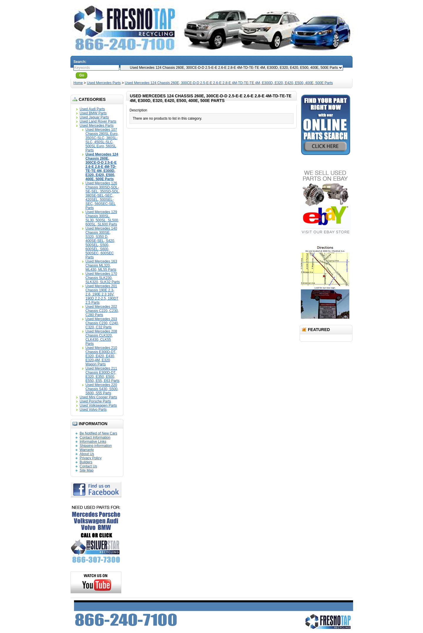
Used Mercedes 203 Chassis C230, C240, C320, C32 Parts (102, 323)
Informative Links (93, 442)
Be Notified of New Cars (98, 433)
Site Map (86, 470)
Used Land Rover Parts (98, 121)
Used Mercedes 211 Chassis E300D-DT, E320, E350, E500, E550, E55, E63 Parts (102, 374)
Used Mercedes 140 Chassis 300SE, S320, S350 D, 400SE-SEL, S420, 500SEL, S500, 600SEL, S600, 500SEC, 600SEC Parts (101, 242)
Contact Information (95, 437)
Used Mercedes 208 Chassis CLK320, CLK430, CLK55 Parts (101, 337)
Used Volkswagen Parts (98, 405)
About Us (87, 454)
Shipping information (96, 446)
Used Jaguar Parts (94, 117)
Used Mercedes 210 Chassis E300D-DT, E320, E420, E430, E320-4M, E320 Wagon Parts (101, 356)
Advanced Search (105, 75)
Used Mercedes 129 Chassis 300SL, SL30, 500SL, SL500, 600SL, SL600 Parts (102, 218)
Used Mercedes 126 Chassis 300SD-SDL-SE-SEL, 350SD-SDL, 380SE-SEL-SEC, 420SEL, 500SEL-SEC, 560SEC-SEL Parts (102, 195)
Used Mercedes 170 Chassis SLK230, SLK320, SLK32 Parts (102, 278)
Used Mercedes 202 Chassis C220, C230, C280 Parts (102, 311)
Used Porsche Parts (95, 401)
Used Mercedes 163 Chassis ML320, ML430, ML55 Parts (101, 265)
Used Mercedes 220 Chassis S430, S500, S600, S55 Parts (101, 389)
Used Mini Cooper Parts (98, 397)
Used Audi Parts (92, 109)
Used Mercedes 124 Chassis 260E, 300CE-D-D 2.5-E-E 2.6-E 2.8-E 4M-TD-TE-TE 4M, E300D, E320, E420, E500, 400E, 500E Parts (229, 83)
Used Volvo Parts (93, 409)
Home (78, 83)
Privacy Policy (91, 458)
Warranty (87, 450)
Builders (86, 462)
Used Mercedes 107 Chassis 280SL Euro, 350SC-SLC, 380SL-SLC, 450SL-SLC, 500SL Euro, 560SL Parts (101, 140)
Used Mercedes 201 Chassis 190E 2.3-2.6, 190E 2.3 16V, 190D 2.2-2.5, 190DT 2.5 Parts (101, 294)
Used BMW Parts (93, 113)
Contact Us (88, 466)
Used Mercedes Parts (104, 83)
